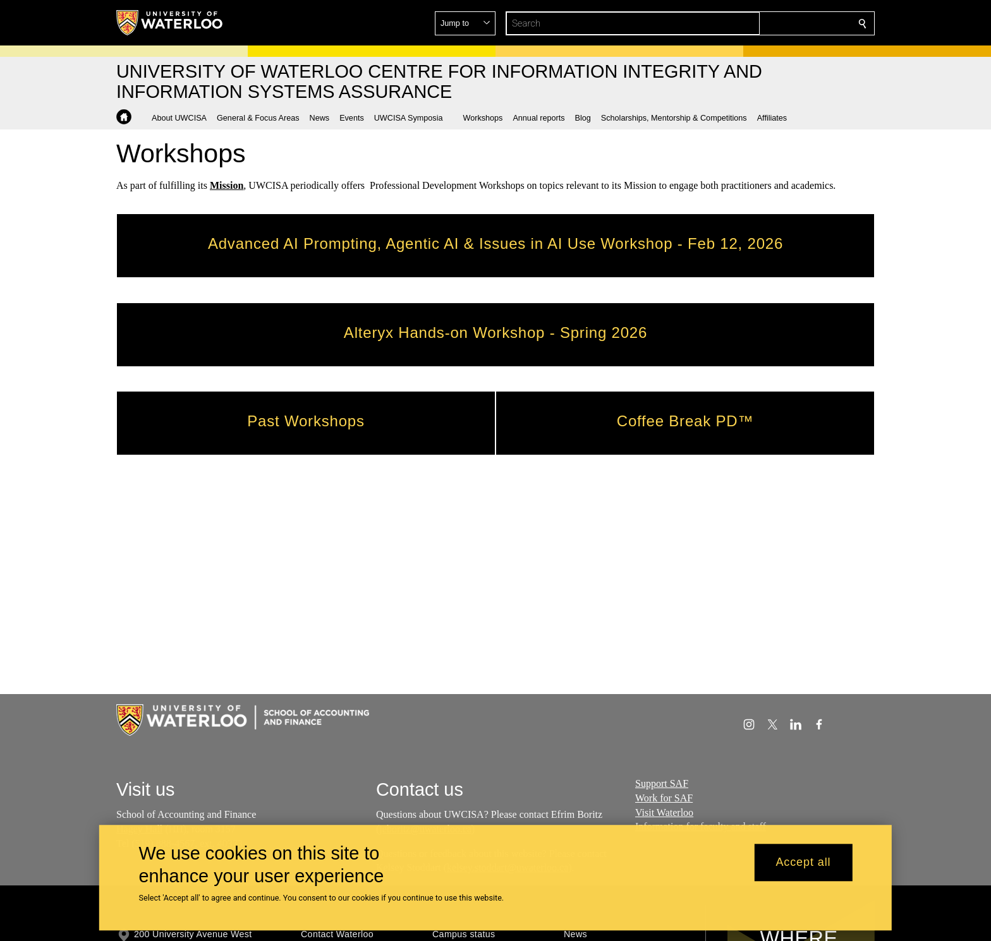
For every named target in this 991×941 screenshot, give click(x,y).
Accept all (802, 862)
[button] (771, 23)
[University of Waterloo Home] (170, 22)
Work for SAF (664, 798)
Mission (226, 185)
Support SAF (661, 783)
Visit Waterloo (664, 812)
